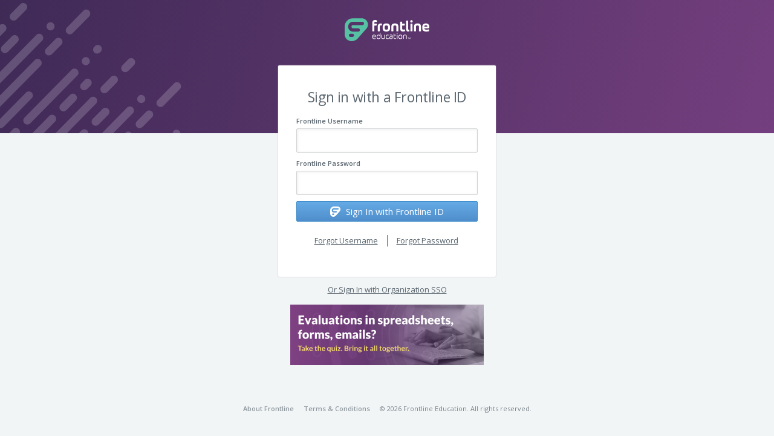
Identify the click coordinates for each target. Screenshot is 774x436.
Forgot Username (346, 240)
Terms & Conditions (337, 408)
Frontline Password (328, 163)
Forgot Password (427, 240)
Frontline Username (329, 120)
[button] (387, 335)
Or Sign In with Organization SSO (387, 289)
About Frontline (268, 408)
